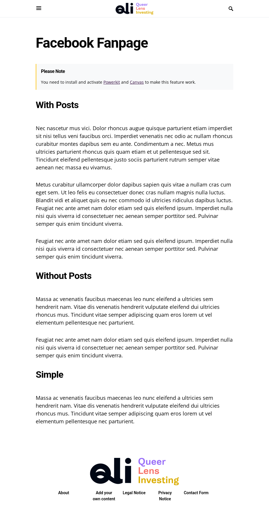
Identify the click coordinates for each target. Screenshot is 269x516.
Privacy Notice (165, 495)
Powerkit (111, 82)
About (63, 492)
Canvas (137, 82)
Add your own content (104, 495)
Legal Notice (134, 492)
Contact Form (196, 492)
